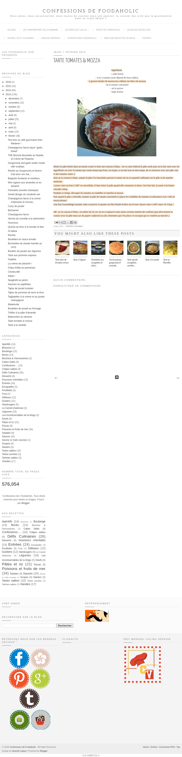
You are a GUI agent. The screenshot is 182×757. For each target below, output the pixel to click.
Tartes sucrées (9, 454)
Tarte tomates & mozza (20, 321)
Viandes (6, 461)
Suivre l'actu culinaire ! (21, 38)
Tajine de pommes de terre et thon (26, 292)
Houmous (13, 222)
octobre (12, 106)
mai (10, 123)
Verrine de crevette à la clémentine (26, 218)
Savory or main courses (14, 440)
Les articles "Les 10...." (77, 30)
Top (178, 747)
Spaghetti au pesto (18, 280)
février (12, 135)
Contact (147, 38)
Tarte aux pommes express (22, 255)
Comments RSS (167, 747)
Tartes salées (74, 226)
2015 (8, 86)
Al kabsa (12, 231)
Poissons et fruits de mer (15, 429)
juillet (11, 119)
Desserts (6, 376)
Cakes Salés (8, 362)
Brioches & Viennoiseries (15, 358)
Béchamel (13, 210)
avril (11, 127)
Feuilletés (7, 390)
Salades (6, 433)
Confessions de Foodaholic (91, 11)
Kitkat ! (11, 276)
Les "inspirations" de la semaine (40, 30)
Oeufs (5, 418)
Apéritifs (6, 344)
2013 (8, 94)
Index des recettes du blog (119, 38)
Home (146, 747)
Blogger (25, 503)
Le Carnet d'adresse (12, 408)
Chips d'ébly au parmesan (21, 267)
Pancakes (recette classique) (23, 190)
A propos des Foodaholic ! (82, 38)
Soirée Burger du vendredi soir (24, 194)
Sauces (6, 436)
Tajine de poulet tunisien (20, 288)
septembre (14, 111)
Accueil (12, 30)
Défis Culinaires (10, 372)
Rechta (11, 235)
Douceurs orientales (12, 379)
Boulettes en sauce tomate (22, 239)
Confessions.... (10, 365)
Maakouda (13, 304)
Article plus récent (56, 378)
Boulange (7, 351)
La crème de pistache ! (20, 263)
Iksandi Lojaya (19, 751)
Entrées (6, 383)
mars (11, 131)
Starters (6, 447)
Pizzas (5, 425)
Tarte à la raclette (17, 325)
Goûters (6, 401)
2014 (8, 90)
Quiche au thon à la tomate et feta (26, 227)
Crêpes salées (9, 369)
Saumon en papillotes (19, 284)
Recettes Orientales (108, 30)
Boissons (7, 347)
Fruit (4, 393)
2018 (8, 82)
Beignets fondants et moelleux (24, 178)
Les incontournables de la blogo (18, 415)
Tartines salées (10, 457)
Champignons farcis (18, 214)
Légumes (7, 411)
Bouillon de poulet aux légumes (24, 251)
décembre (14, 98)
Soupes (6, 443)
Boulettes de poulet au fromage (24, 308)
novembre (14, 102)
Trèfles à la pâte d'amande (22, 312)
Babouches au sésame (20, 316)
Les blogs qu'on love (139, 30)
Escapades (8, 386)
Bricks (5, 354)
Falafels (12, 259)
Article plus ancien (177, 378)
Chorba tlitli (14, 271)
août (11, 115)
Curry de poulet (16, 206)
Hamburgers (8, 404)
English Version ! (51, 38)
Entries (154, 747)
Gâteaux (6, 397)
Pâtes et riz (8, 422)
